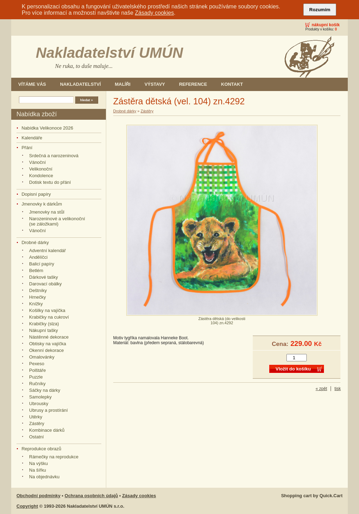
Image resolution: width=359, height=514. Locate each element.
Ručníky (37, 383)
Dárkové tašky (43, 277)
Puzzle (36, 377)
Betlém (36, 270)
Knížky (36, 303)
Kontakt (232, 84)
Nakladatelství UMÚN (109, 52)
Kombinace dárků (47, 430)
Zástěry (36, 423)
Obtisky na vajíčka (47, 343)
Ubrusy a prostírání (48, 410)
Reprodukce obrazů (41, 448)
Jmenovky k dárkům (41, 204)
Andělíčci (38, 257)
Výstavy (154, 84)
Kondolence (41, 175)
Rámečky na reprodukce (54, 456)
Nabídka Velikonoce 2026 (47, 128)
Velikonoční (40, 169)
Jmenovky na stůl (46, 212)
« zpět (321, 388)
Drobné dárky (35, 242)
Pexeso (36, 363)
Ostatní (36, 436)
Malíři (123, 84)
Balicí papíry (41, 263)
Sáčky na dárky (44, 390)
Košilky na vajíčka (47, 310)
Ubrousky (38, 403)
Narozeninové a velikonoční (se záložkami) (57, 221)
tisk (337, 388)
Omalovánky (41, 357)
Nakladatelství (80, 84)
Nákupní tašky (43, 330)
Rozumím (319, 9)
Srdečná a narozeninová (54, 155)
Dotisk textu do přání (50, 182)
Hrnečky (37, 297)
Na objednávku (44, 476)
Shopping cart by (312, 495)
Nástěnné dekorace (49, 337)
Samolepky (40, 397)
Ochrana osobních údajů (91, 495)
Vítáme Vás (32, 84)
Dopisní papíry (36, 194)
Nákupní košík (326, 24)
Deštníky (38, 290)
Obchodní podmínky (38, 495)
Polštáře (37, 370)
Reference (193, 84)
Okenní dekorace (46, 350)
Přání (26, 147)
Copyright (27, 506)
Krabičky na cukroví (49, 317)
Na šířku (37, 470)
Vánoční (37, 162)
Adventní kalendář (47, 250)
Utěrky (35, 416)
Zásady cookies (154, 13)
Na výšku (38, 463)
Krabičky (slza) (44, 323)
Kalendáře (31, 137)
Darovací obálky (45, 283)
